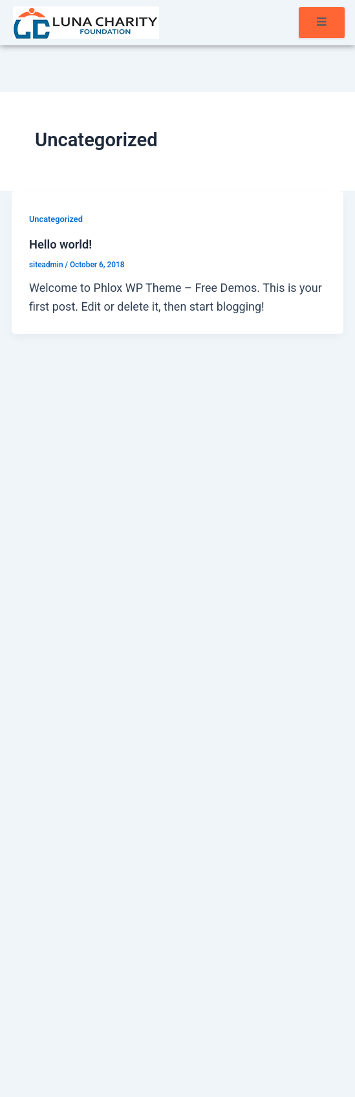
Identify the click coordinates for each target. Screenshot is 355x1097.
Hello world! (60, 244)
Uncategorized (56, 219)
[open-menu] (321, 22)
